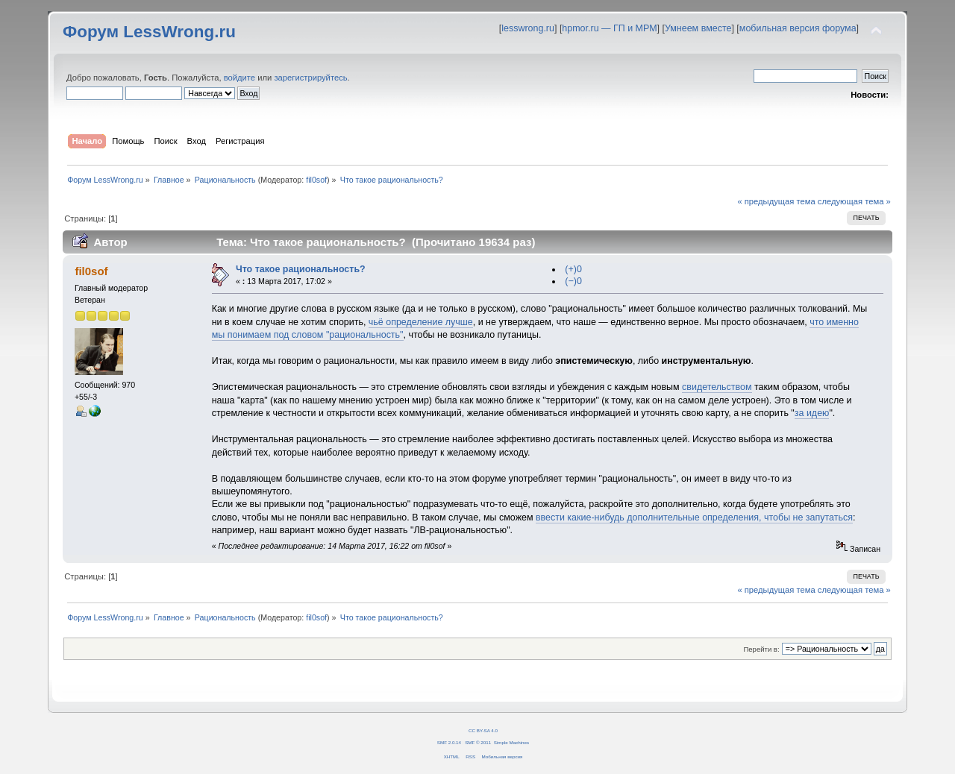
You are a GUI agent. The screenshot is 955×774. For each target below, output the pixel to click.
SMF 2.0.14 (449, 742)
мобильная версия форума (798, 28)
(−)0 (573, 281)
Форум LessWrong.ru (149, 31)
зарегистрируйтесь (310, 77)
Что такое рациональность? (301, 269)
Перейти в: (761, 649)
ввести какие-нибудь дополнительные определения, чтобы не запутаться (694, 517)
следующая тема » (854, 201)
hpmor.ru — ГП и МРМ (609, 28)
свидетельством (716, 387)
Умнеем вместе (698, 28)
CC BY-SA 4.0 (483, 730)
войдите (239, 77)
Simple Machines (511, 742)
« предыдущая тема (776, 201)
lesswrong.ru (527, 28)
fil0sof (316, 179)
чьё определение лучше (421, 322)
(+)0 (573, 269)
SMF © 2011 (478, 742)
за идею (812, 413)
